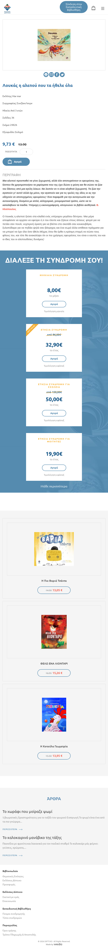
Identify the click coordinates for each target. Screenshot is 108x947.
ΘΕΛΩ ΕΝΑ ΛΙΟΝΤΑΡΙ (54, 663)
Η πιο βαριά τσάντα (54, 580)
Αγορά (17, 161)
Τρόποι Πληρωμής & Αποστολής (19, 934)
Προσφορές (9, 884)
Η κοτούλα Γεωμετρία (54, 746)
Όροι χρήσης (9, 930)
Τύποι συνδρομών (12, 918)
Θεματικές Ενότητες (13, 876)
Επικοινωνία (9, 901)
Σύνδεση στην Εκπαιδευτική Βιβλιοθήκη (74, 7)
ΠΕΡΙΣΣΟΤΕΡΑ (10, 829)
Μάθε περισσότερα (54, 486)
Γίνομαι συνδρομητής (14, 913)
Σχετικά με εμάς (11, 897)
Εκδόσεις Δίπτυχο (12, 880)
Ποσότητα (11, 151)
